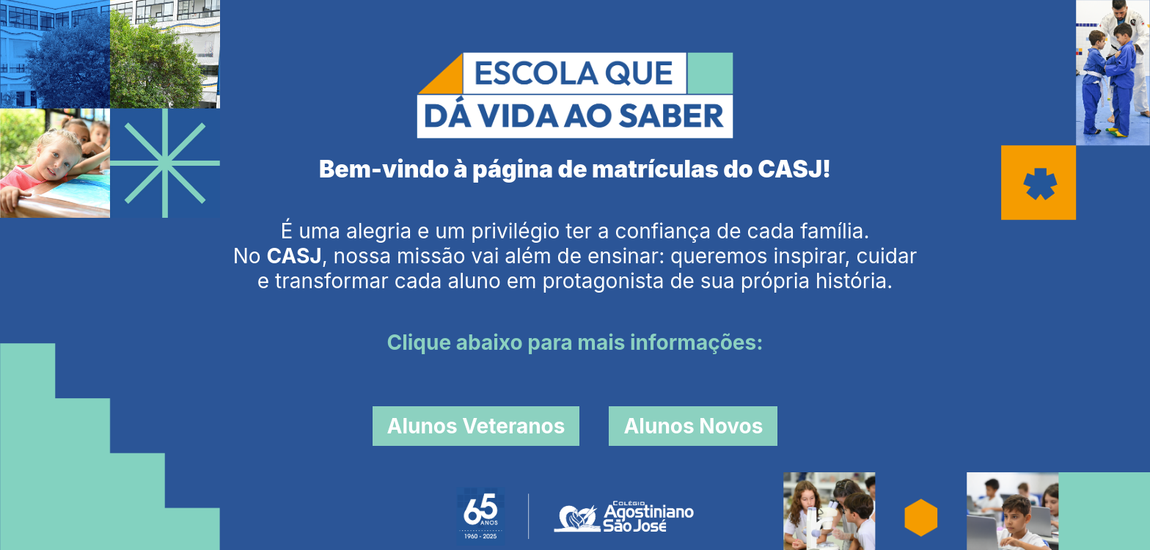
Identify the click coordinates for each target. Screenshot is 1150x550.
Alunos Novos (693, 426)
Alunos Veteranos (476, 426)
